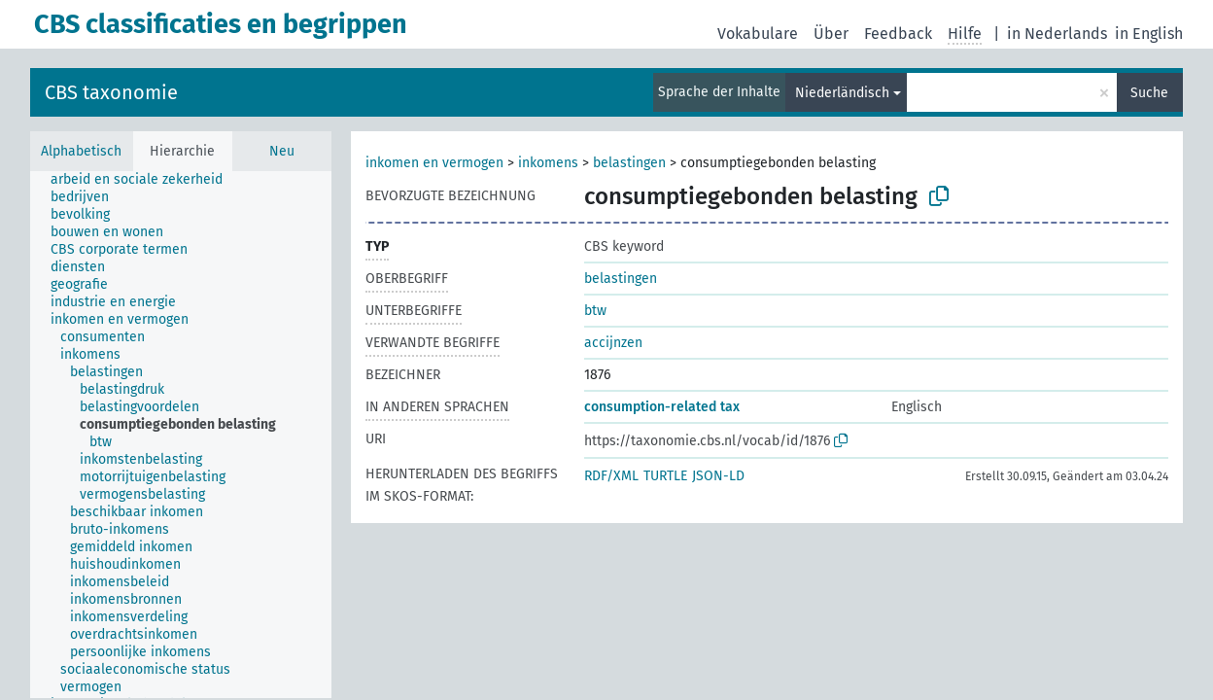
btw (595, 310)
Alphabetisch (81, 151)
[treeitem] (145, 180)
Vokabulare (757, 33)
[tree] (180, 434)
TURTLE (665, 476)
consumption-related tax (662, 407)
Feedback (898, 33)
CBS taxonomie (111, 92)
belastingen (629, 163)
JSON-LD (718, 476)
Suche (1149, 93)
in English (1149, 33)
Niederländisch (842, 93)
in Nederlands (1057, 33)
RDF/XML (611, 476)
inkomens (548, 163)
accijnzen (613, 342)
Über (831, 33)
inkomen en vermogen (434, 163)
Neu (282, 151)
